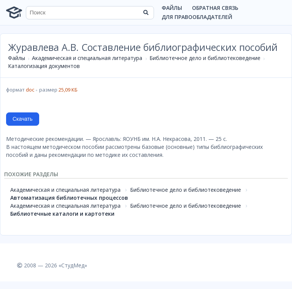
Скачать (23, 119)
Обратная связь (215, 7)
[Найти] (145, 12)
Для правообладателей (197, 17)
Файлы (172, 7)
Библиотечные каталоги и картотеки (62, 213)
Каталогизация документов (44, 65)
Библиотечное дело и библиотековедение (204, 58)
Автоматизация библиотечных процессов (69, 197)
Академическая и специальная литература (87, 58)
